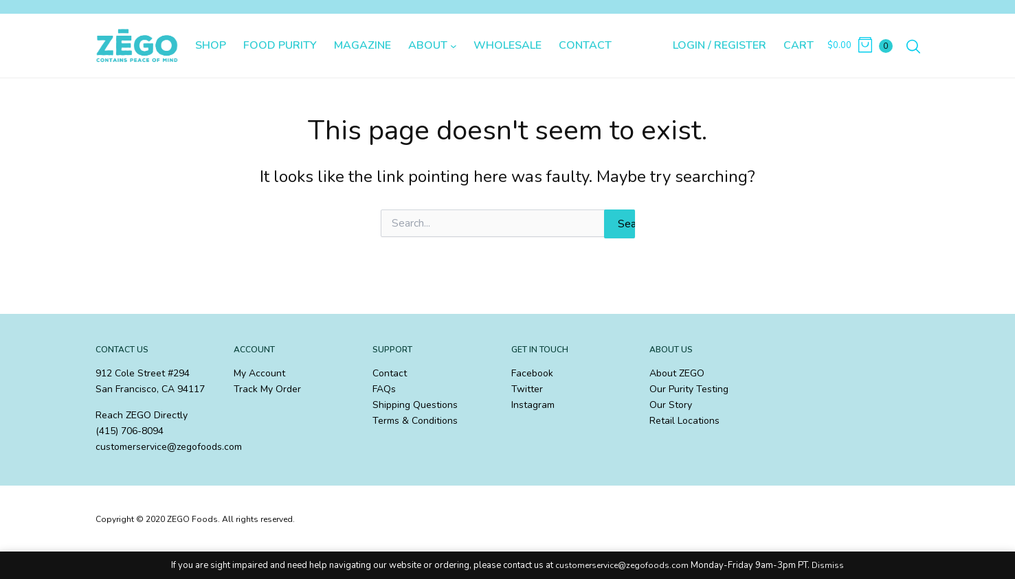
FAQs (384, 389)
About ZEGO (676, 373)
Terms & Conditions (415, 420)
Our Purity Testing (688, 389)
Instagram (533, 404)
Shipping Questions (415, 404)
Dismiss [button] (828, 565)
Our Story (670, 404)
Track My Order (267, 389)
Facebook (532, 373)
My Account (259, 373)
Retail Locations (684, 420)
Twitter (527, 389)
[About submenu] (453, 46)
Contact (389, 373)
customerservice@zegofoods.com (622, 565)
